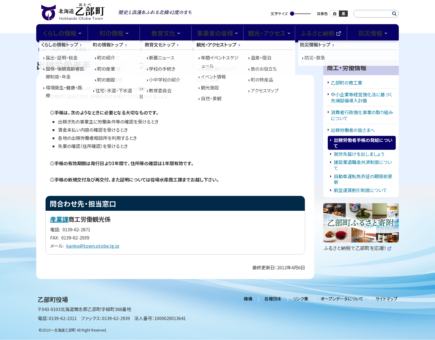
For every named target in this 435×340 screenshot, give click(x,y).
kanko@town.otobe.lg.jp (92, 245)
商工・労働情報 (122, 48)
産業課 (80, 48)
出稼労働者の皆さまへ (157, 48)
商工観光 (98, 48)
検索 (394, 13)
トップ (42, 48)
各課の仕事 (61, 48)
